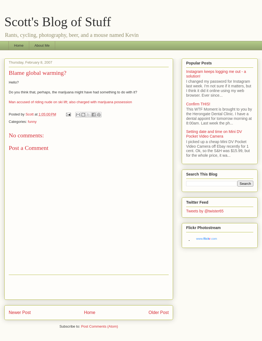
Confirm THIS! (198, 104)
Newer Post (20, 312)
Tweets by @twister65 (205, 211)
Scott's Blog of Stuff (57, 21)
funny (32, 122)
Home (19, 45)
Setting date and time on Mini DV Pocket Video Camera (214, 133)
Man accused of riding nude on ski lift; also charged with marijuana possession (70, 102)
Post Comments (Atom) (99, 326)
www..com (206, 238)
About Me (42, 45)
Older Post (158, 312)
